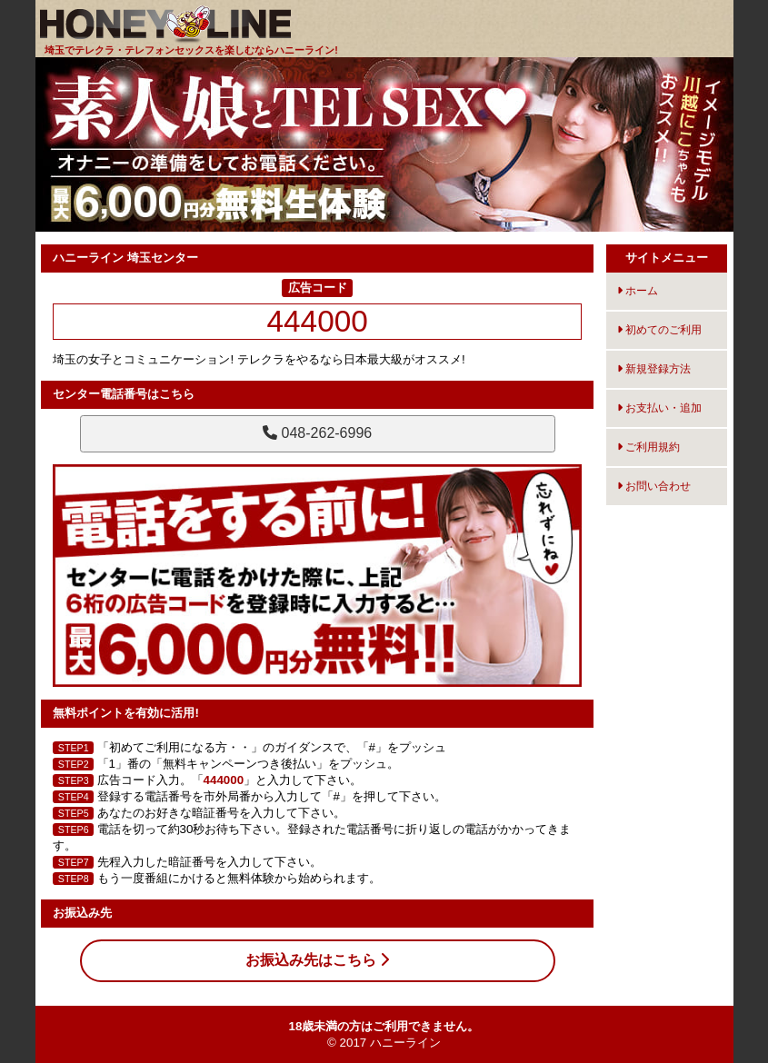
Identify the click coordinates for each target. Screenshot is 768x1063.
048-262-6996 (317, 433)
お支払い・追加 (659, 408)
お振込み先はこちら (317, 960)
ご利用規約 (648, 447)
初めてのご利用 (659, 329)
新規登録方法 (654, 369)
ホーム (637, 290)
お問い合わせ (654, 486)
